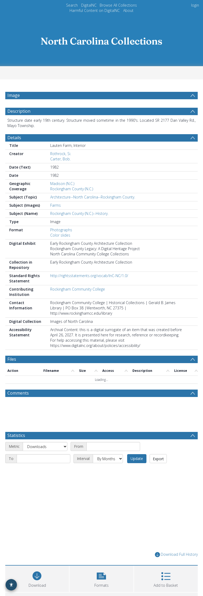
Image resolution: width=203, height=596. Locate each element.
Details (14, 138)
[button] (101, 578)
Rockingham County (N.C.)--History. (79, 213)
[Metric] (45, 446)
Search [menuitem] (72, 5)
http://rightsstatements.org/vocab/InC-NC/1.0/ (89, 275)
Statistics (16, 435)
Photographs (61, 229)
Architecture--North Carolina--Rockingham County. (92, 197)
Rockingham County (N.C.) (71, 188)
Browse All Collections (118, 5)
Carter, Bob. (60, 158)
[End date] (43, 458)
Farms (55, 205)
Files (11, 359)
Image (13, 95)
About (128, 10)
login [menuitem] (195, 5)
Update (137, 458)
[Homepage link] (101, 39)
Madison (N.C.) (62, 183)
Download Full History (176, 554)
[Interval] (108, 458)
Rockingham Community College (77, 289)
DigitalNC (88, 5)
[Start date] (113, 446)
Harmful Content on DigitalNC (95, 10)
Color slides (60, 235)
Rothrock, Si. (60, 153)
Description (18, 111)
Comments (18, 393)
